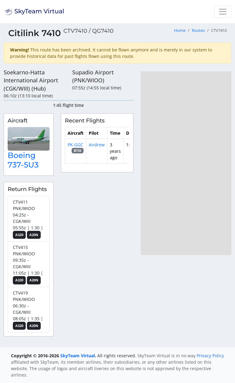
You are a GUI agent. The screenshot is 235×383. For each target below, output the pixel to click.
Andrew (97, 145)
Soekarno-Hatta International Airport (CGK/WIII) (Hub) (31, 80)
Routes (198, 30)
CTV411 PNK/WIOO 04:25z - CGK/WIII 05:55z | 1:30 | (28, 219)
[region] (186, 163)
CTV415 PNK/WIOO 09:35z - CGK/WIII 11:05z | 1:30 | (28, 264)
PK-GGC (75, 145)
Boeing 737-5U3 (23, 159)
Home (179, 30)
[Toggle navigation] (222, 12)
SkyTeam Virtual (77, 356)
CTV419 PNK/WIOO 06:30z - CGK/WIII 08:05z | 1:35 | (28, 310)
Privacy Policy (210, 356)
